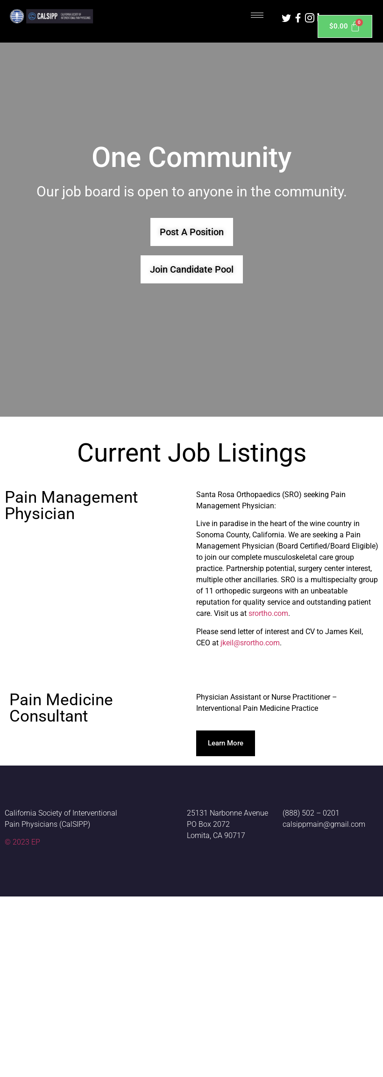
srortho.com (268, 613)
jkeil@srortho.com (250, 642)
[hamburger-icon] (257, 15)
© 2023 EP (22, 842)
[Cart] (345, 26)
